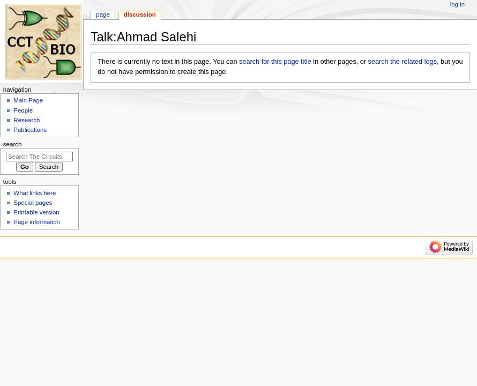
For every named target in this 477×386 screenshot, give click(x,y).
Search (12, 144)
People (23, 110)
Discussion (140, 14)
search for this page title (275, 61)
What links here (34, 193)
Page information (36, 222)
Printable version (36, 212)
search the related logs (402, 61)
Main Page (28, 100)
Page (102, 14)
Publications (30, 130)
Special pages (32, 202)
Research (26, 120)
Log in (457, 4)
